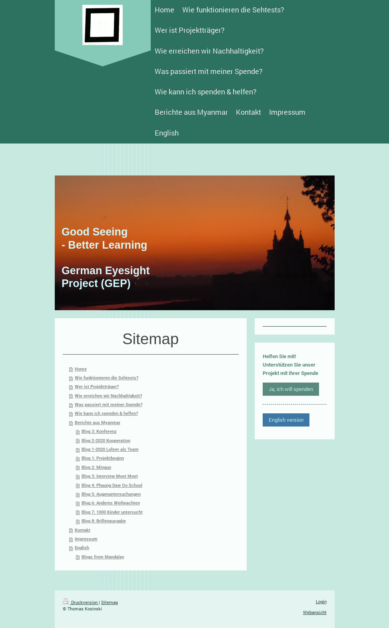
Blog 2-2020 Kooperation (106, 440)
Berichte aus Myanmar (97, 422)
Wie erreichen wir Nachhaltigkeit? (108, 396)
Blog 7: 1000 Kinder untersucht (112, 512)
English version (286, 420)
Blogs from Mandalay (103, 557)
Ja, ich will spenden (291, 389)
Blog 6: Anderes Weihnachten (111, 503)
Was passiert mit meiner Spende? (108, 404)
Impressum (86, 539)
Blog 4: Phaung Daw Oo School (112, 485)
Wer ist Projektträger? (97, 386)
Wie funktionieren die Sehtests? (106, 378)
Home (81, 369)
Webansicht (315, 612)
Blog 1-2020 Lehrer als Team (110, 449)
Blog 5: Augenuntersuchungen (111, 494)
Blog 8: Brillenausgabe (104, 521)
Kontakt (82, 530)
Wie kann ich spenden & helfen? (106, 413)
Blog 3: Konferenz (99, 431)
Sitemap (109, 602)
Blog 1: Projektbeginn (103, 458)
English (82, 547)
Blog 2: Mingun (96, 467)
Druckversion (81, 602)
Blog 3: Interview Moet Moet (110, 476)
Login (321, 601)
